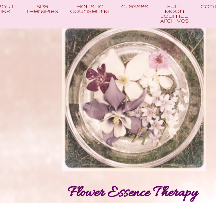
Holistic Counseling (89, 9)
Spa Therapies (42, 9)
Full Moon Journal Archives (174, 14)
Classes (134, 7)
